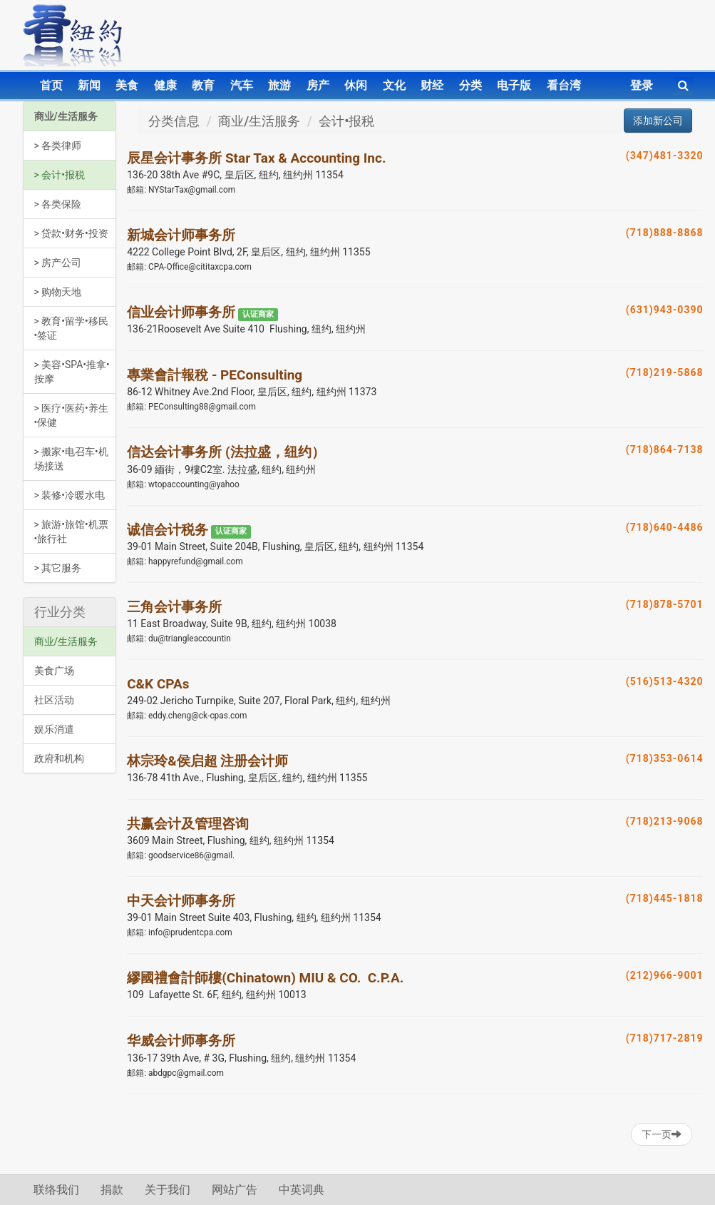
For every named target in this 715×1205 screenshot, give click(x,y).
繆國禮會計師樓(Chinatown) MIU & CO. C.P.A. (265, 978)
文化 (394, 85)
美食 (126, 85)
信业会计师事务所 (181, 312)
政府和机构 (59, 758)
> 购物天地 (58, 292)
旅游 (279, 85)
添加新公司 (658, 120)
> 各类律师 (58, 145)
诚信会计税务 (167, 530)
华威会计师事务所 (181, 1040)
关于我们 (167, 1189)
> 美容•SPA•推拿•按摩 (72, 372)
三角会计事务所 (174, 607)
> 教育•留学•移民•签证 (71, 328)
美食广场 (54, 670)
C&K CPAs (158, 684)
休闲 (355, 85)
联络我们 (56, 1189)
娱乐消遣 (54, 729)
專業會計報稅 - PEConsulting (214, 375)
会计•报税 (346, 120)
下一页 (661, 1134)
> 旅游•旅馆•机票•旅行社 (71, 531)
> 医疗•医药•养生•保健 (71, 415)
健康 (165, 85)
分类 (470, 85)
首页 (51, 85)
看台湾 (564, 85)
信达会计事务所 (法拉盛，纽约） (225, 452)
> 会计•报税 (60, 175)
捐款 (112, 1189)
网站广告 (234, 1189)
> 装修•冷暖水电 (70, 495)
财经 (432, 85)
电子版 (514, 85)
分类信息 (174, 120)
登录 (641, 85)
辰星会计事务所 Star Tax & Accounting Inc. (256, 158)
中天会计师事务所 (181, 901)
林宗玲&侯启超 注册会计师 (207, 761)
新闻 (89, 85)
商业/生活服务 (66, 116)
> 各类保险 (58, 204)
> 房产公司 (58, 262)
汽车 (241, 85)
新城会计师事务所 (181, 235)
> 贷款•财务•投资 (71, 233)
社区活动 (54, 700)
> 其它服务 (58, 568)
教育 (203, 85)
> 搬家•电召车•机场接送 (71, 459)
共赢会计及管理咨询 (188, 823)
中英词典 (301, 1189)
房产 (318, 85)
